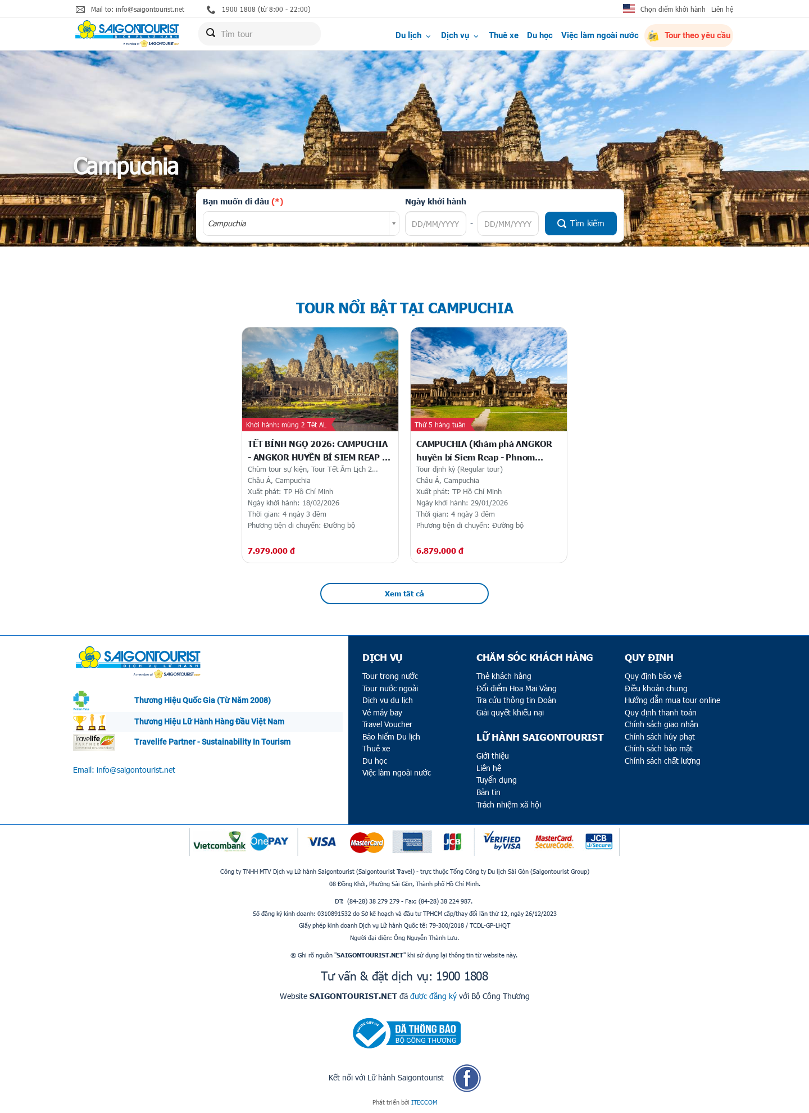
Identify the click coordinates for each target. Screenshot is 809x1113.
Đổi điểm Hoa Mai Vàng (516, 688)
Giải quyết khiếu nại (510, 712)
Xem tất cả (404, 593)
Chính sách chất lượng (663, 760)
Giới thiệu (492, 755)
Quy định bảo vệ (653, 675)
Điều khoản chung (656, 688)
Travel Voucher (387, 724)
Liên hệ (722, 8)
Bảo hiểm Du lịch (391, 736)
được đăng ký (433, 996)
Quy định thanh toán (661, 712)
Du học (540, 35)
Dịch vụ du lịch (387, 700)
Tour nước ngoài (390, 688)
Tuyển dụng (496, 779)
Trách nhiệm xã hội (508, 804)
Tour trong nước (390, 675)
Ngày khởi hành (435, 201)
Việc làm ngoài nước (600, 35)
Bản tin (488, 792)
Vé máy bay (382, 712)
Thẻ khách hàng (503, 675)
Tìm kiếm (581, 223)
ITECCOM (424, 1102)
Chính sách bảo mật (659, 748)
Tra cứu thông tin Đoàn (516, 700)
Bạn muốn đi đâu (243, 201)
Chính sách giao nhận (661, 724)
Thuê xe (504, 35)
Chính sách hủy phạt (660, 736)
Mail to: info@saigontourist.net (130, 9)
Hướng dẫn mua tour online (672, 700)
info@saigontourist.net (136, 769)
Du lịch (414, 35)
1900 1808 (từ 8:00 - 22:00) (259, 9)
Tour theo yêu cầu (688, 36)
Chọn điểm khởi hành (673, 8)
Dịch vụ (460, 35)
